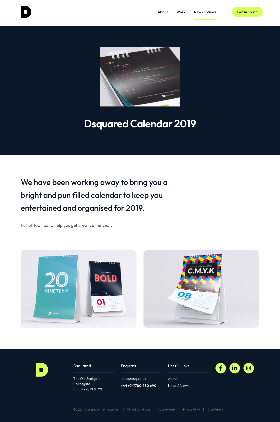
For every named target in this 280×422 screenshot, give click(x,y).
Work (181, 12)
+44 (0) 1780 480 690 (138, 385)
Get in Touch (247, 12)
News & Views (205, 15)
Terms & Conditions (138, 409)
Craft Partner (216, 409)
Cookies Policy (166, 409)
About (163, 12)
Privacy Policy (191, 409)
